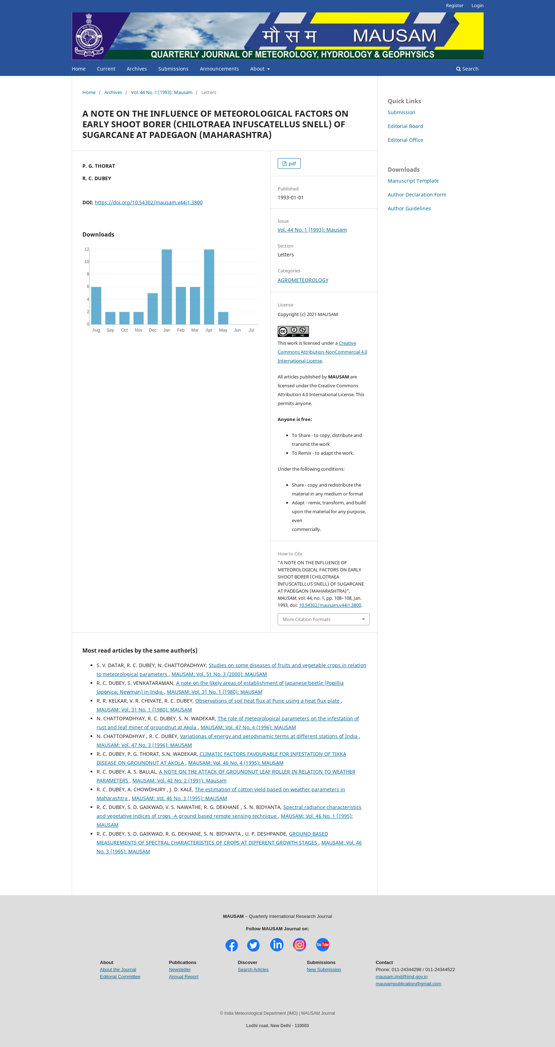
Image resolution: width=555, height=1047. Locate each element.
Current (106, 68)
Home (79, 68)
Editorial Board (405, 126)
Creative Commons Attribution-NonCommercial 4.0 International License (322, 352)
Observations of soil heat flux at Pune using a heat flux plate (268, 700)
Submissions (173, 68)
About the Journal (118, 969)
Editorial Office (405, 140)
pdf (292, 163)
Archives (137, 68)
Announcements (219, 68)
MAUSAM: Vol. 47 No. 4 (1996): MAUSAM (248, 727)
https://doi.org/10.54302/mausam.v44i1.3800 (149, 202)
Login (478, 5)
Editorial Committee (120, 976)
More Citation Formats (307, 619)
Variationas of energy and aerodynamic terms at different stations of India (269, 736)
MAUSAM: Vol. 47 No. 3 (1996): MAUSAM (144, 745)
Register (454, 5)
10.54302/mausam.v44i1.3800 (330, 605)
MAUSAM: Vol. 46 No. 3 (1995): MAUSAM (179, 798)
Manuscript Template (413, 180)
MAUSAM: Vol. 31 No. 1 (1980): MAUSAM (214, 691)
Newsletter (180, 969)
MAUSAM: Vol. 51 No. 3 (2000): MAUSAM (219, 674)
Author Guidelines (409, 208)
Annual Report (183, 976)
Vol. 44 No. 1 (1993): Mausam (161, 92)
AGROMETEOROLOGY (303, 280)
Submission (401, 112)
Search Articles (253, 969)
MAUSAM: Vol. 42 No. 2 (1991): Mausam (179, 780)
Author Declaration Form (417, 194)
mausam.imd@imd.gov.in (402, 976)
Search (467, 68)
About (258, 68)
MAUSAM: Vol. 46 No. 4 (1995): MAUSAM (236, 762)
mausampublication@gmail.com (408, 983)
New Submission (324, 969)
